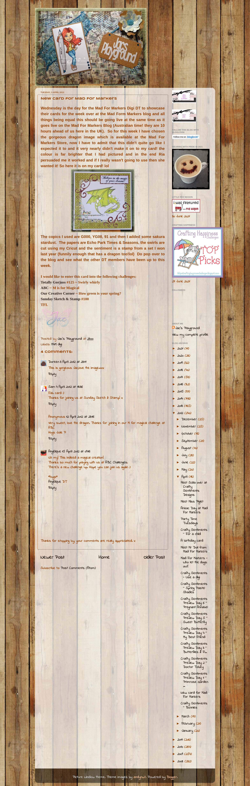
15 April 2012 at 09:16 (76, 451)
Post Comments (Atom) (78, 568)
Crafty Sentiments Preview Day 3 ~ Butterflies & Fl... (194, 648)
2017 (180, 377)
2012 (180, 413)
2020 (181, 355)
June (185, 462)
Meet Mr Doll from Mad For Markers (194, 549)
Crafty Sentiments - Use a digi (194, 575)
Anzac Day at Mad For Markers (194, 510)
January (187, 731)
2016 (180, 384)
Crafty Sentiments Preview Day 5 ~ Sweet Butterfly (194, 618)
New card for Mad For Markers (194, 695)
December (189, 419)
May (184, 469)
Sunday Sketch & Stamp (60, 299)
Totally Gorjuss (53, 282)
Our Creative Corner (58, 293)
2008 (180, 761)
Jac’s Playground (187, 328)
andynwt (139, 777)
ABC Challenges (116, 462)
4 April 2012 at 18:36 (69, 387)
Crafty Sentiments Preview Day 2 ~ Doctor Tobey (194, 663)
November (189, 426)
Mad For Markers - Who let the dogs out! (194, 562)
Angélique (54, 451)
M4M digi (56, 344)
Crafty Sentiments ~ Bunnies (194, 705)
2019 (180, 363)
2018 (180, 370)
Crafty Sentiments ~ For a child (194, 532)
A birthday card (192, 540)
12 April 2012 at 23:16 (80, 416)
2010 (180, 747)
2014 (180, 398)
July (184, 455)
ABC (45, 288)
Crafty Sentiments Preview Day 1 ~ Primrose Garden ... (194, 680)
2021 (180, 348)
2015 (181, 391)
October (187, 433)
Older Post (154, 557)
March (186, 716)
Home (104, 557)
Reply (52, 374)
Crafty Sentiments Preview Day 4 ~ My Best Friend (194, 633)
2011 (180, 739)
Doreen (53, 362)
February (188, 723)
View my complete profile (190, 334)
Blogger (172, 777)
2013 (180, 406)
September (190, 441)
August (186, 448)
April (185, 476)
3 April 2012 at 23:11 (73, 362)
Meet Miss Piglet (192, 501)
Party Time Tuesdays (189, 521)
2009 (180, 754)
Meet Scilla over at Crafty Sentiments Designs (194, 489)
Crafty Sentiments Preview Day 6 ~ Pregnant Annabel (194, 603)
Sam (51, 387)
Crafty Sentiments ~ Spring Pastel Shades (194, 588)
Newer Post (52, 557)
